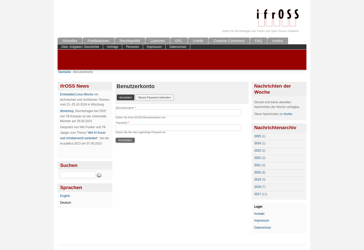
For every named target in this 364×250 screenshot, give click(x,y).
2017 (257, 194)
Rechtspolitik (130, 41)
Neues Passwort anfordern (154, 97)
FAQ (258, 41)
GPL (179, 41)
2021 (257, 165)
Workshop (67, 111)
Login (258, 206)
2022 (257, 158)
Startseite (64, 72)
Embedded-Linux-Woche (76, 94)
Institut (277, 41)
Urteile (198, 41)
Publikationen (98, 41)
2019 (257, 179)
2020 (257, 172)
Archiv (288, 114)
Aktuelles (70, 41)
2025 (257, 136)
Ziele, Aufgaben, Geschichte (80, 47)
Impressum (154, 47)
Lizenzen (157, 41)
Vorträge (112, 47)
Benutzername (126, 107)
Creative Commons (228, 41)
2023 (257, 150)
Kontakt (259, 214)
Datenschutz (177, 47)
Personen (132, 47)
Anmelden (127, 97)
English (65, 196)
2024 (257, 143)
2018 (257, 187)
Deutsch (65, 202)
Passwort (122, 122)
